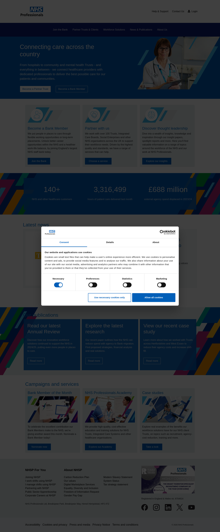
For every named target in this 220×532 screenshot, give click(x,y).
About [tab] (155, 242)
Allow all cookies (154, 297)
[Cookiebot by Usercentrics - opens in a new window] (162, 232)
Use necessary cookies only (109, 297)
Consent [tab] (64, 242)
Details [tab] (110, 242)
